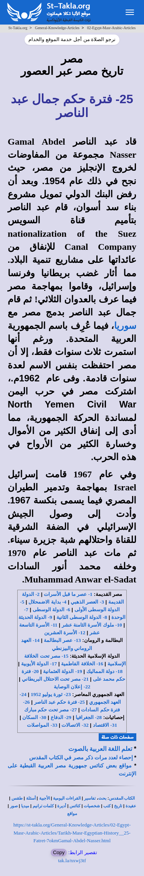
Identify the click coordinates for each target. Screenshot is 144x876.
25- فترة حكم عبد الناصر (59, 702)
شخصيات (92, 806)
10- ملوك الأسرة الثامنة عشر (92, 625)
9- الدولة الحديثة (35, 617)
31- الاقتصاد (105, 725)
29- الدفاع (61, 717)
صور (14, 806)
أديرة (61, 806)
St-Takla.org (17, 28)
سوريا (125, 326)
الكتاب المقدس (122, 798)
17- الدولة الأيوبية (39, 663)
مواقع (72, 814)
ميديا (25, 806)
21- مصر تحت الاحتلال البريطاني (55, 679)
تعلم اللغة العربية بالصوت (100, 749)
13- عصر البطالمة (62, 640)
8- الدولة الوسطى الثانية (81, 617)
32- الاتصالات (74, 725)
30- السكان (34, 717)
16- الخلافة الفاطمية (82, 663)
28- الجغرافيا (89, 717)
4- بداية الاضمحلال (47, 602)
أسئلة (31, 798)
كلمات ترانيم (43, 806)
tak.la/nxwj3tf (72, 860)
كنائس (75, 806)
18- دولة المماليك (104, 671)
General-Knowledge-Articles (57, 28)
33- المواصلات (42, 725)
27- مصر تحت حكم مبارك (50, 710)
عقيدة (131, 806)
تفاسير (90, 798)
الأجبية (44, 798)
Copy (59, 852)
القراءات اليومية (67, 798)
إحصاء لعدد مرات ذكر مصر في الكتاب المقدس (81, 758)
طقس (17, 798)
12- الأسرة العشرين (64, 632)
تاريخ (118, 806)
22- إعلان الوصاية (72, 687)
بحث (102, 798)
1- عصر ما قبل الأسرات (68, 594)
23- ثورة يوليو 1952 (51, 694)
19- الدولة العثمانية (62, 671)
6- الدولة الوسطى (51, 609)
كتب (107, 806)
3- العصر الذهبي (87, 602)
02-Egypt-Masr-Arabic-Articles (111, 28)
